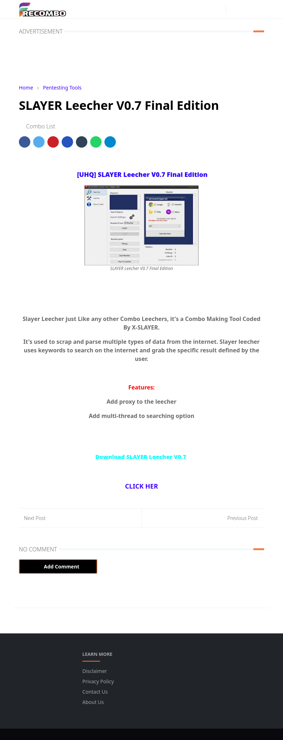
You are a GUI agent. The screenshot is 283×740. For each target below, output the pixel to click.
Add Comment (58, 566)
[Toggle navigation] (258, 9)
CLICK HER (141, 486)
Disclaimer (94, 671)
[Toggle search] (245, 9)
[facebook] (207, 9)
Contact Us (95, 691)
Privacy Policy (98, 681)
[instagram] (218, 9)
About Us (93, 702)
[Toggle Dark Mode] (233, 9)
